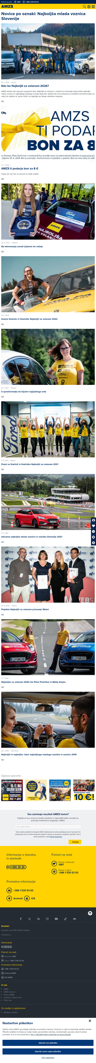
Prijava (75, 842)
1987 (14, 956)
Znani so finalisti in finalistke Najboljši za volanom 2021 (29, 464)
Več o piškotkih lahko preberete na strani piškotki (50, 1034)
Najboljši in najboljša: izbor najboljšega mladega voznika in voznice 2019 (38, 754)
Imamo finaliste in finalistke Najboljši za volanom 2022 (29, 319)
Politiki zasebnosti (55, 836)
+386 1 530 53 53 (17, 961)
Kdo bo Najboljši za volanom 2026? (25, 86)
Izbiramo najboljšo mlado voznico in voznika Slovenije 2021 (31, 536)
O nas (4, 985)
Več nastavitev (48, 1057)
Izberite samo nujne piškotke (48, 1051)
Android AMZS (10, 973)
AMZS (6, 989)
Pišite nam (8, 1000)
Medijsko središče (11, 1012)
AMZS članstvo (9, 992)
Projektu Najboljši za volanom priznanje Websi (25, 609)
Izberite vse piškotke (48, 1042)
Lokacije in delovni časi (13, 997)
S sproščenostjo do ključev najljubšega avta (23, 391)
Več (2, 101)
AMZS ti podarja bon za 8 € (19, 168)
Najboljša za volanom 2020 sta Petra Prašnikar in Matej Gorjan (33, 682)
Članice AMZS (9, 994)
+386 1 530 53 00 (11, 969)
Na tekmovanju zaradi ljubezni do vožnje (22, 246)
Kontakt (5, 926)
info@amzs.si (6, 934)
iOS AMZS (8, 977)
